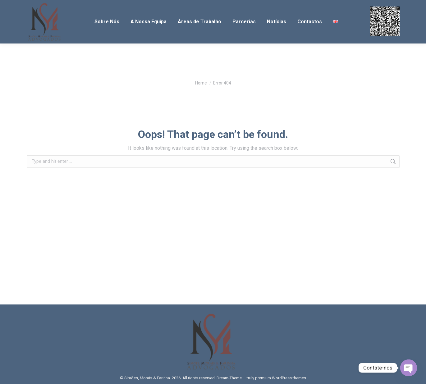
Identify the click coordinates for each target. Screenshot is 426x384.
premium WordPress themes (280, 378)
